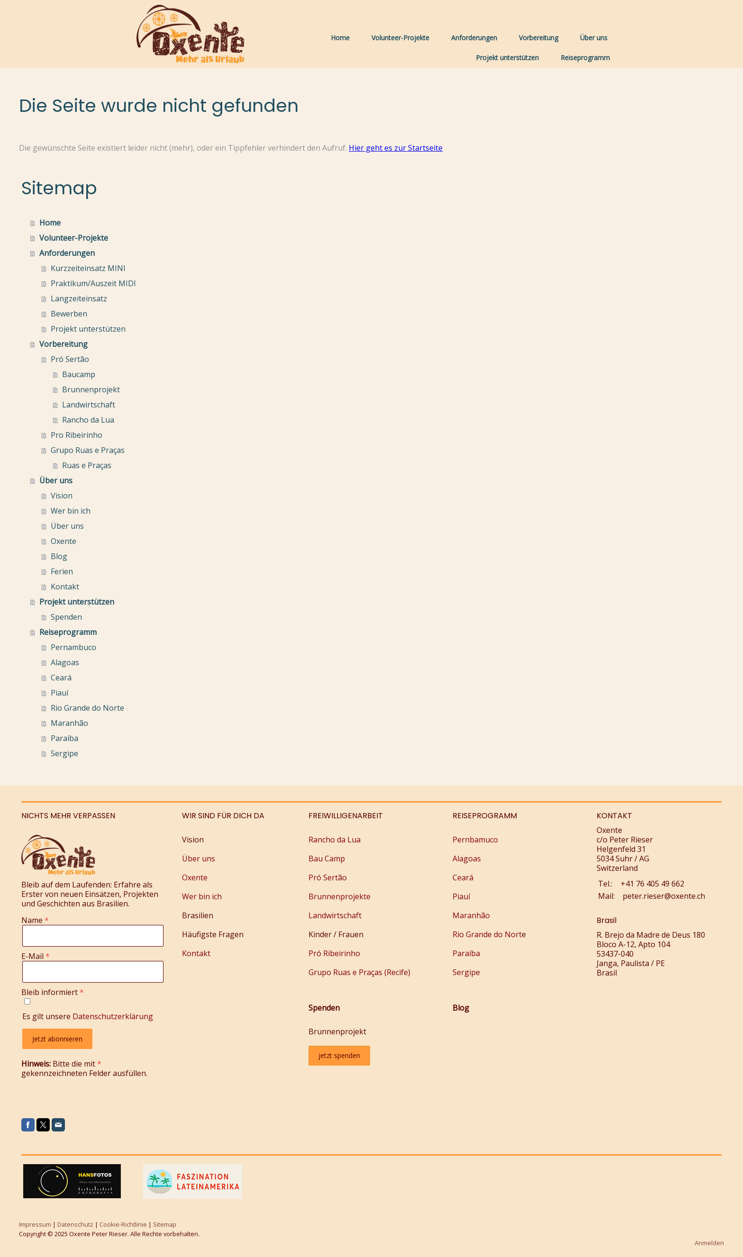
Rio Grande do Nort (487, 934)
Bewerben (69, 313)
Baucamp (78, 374)
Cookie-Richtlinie (123, 1224)
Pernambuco (73, 647)
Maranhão (69, 723)
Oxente (63, 541)
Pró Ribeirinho (334, 953)
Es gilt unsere (87, 1016)
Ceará (61, 677)
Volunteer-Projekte (400, 37)
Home (340, 37)
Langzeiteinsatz (79, 298)
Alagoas (65, 662)
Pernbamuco (475, 839)
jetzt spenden (339, 1055)
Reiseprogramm (585, 57)
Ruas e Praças (86, 465)
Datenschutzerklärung (112, 1016)
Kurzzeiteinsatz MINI (88, 268)
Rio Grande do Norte (87, 708)
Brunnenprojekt (91, 389)
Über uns (593, 37)
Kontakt (65, 586)
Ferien (62, 571)
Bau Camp (326, 858)
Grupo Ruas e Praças (88, 450)
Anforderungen (474, 37)
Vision (61, 495)
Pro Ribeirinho (76, 435)
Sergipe (64, 753)
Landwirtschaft (88, 404)
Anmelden (709, 1243)
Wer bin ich (71, 511)
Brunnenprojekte (339, 896)
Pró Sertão (70, 359)
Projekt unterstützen (507, 57)
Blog (59, 556)
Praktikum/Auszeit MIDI (93, 283)
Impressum (35, 1224)
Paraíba (64, 738)
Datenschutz (75, 1224)
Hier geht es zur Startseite (396, 148)
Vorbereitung (538, 37)
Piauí (59, 692)
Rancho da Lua (88, 420)
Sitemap (164, 1224)
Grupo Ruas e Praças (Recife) (359, 972)
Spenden (66, 617)
